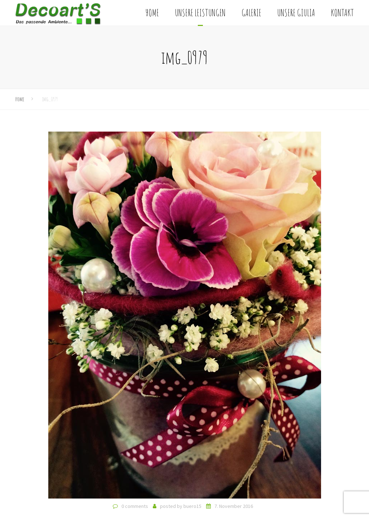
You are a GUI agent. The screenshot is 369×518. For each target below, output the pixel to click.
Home (152, 12)
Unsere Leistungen (200, 12)
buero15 (192, 506)
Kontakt (342, 12)
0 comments (134, 506)
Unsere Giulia (296, 12)
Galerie (251, 12)
